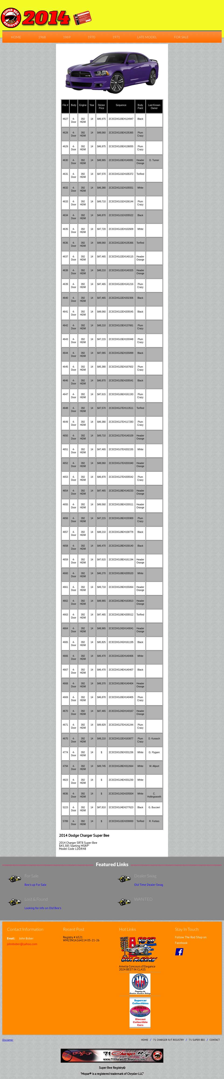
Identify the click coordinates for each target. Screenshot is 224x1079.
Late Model (147, 37)
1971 (116, 37)
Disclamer (7, 1039)
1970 (91, 37)
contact (215, 1039)
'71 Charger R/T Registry (168, 1039)
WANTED (143, 899)
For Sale (181, 37)
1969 (66, 37)
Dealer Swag (145, 875)
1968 (42, 37)
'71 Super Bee (197, 1039)
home (16, 37)
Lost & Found (36, 899)
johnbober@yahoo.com (22, 944)
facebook (179, 952)
